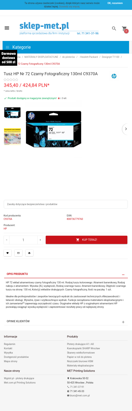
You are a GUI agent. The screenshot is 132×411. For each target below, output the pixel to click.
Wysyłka (8, 352)
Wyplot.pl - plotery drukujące (19, 378)
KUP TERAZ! (86, 240)
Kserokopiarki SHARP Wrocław (83, 348)
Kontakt (8, 348)
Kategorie (18, 47)
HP (5, 228)
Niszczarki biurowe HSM (80, 361)
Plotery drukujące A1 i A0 (80, 344)
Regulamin (9, 344)
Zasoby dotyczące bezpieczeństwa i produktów (32, 204)
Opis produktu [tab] (17, 274)
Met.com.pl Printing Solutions (20, 382)
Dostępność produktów (16, 357)
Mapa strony (10, 361)
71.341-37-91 (75, 387)
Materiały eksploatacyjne (80, 365)
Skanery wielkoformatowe (81, 352)
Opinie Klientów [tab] (18, 321)
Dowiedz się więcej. (69, 6)
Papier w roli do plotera (79, 357)
